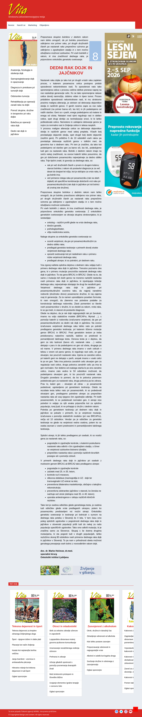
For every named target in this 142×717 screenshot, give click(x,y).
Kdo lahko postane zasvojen (98, 642)
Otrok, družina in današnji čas (99, 631)
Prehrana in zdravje (57, 657)
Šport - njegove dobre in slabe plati (26, 639)
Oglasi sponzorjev (19, 676)
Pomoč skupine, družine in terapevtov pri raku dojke (22, 113)
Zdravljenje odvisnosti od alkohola (101, 636)
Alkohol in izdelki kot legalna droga (101, 656)
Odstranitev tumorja (20, 96)
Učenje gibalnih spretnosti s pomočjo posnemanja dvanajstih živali (62, 665)
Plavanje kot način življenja (23, 645)
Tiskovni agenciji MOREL (30, 711)
